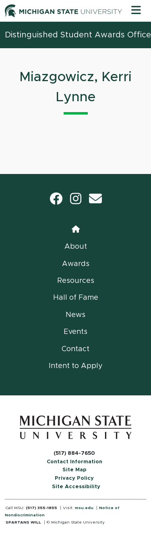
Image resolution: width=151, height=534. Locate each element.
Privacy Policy (74, 478)
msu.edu (84, 508)
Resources (75, 280)
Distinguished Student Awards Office (78, 35)
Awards (75, 264)
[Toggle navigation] (136, 10)
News (75, 315)
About (75, 246)
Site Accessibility (76, 486)
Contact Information (74, 461)
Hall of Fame (75, 297)
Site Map (74, 470)
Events (75, 332)
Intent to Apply (76, 366)
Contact (75, 349)
